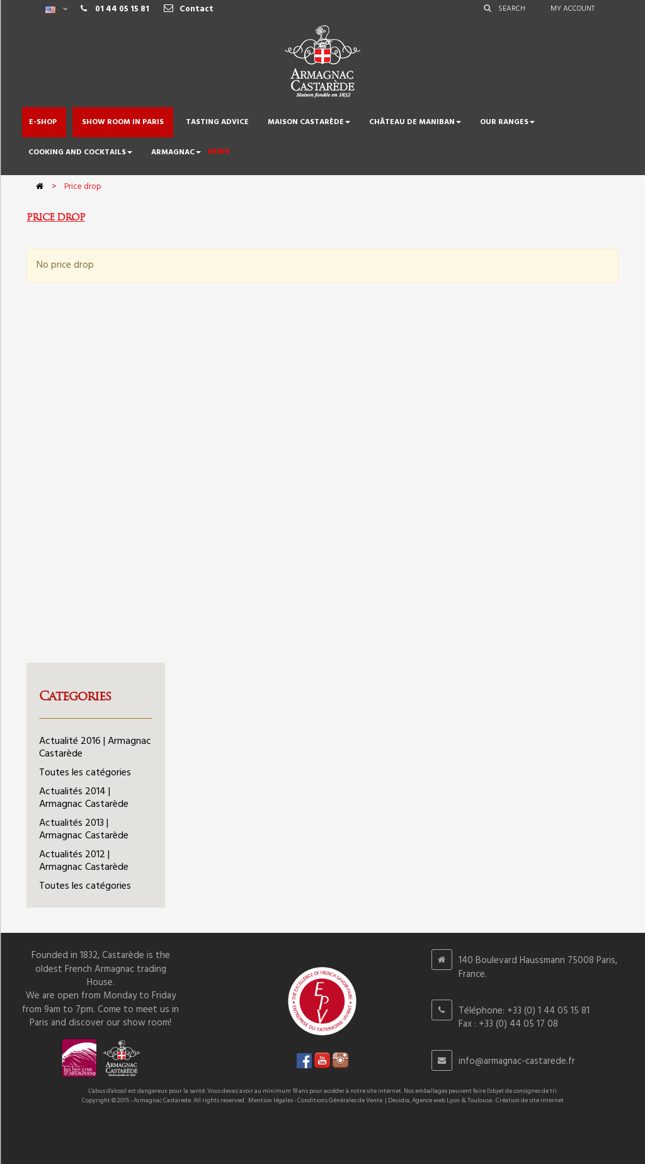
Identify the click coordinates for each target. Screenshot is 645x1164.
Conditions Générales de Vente (339, 1100)
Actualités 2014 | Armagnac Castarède (83, 798)
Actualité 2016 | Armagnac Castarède (95, 747)
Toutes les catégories (85, 773)
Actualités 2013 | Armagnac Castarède (83, 829)
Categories (75, 696)
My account (573, 9)
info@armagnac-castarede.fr (517, 1061)
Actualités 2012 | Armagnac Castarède (83, 861)
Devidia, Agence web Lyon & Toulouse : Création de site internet (476, 1100)
